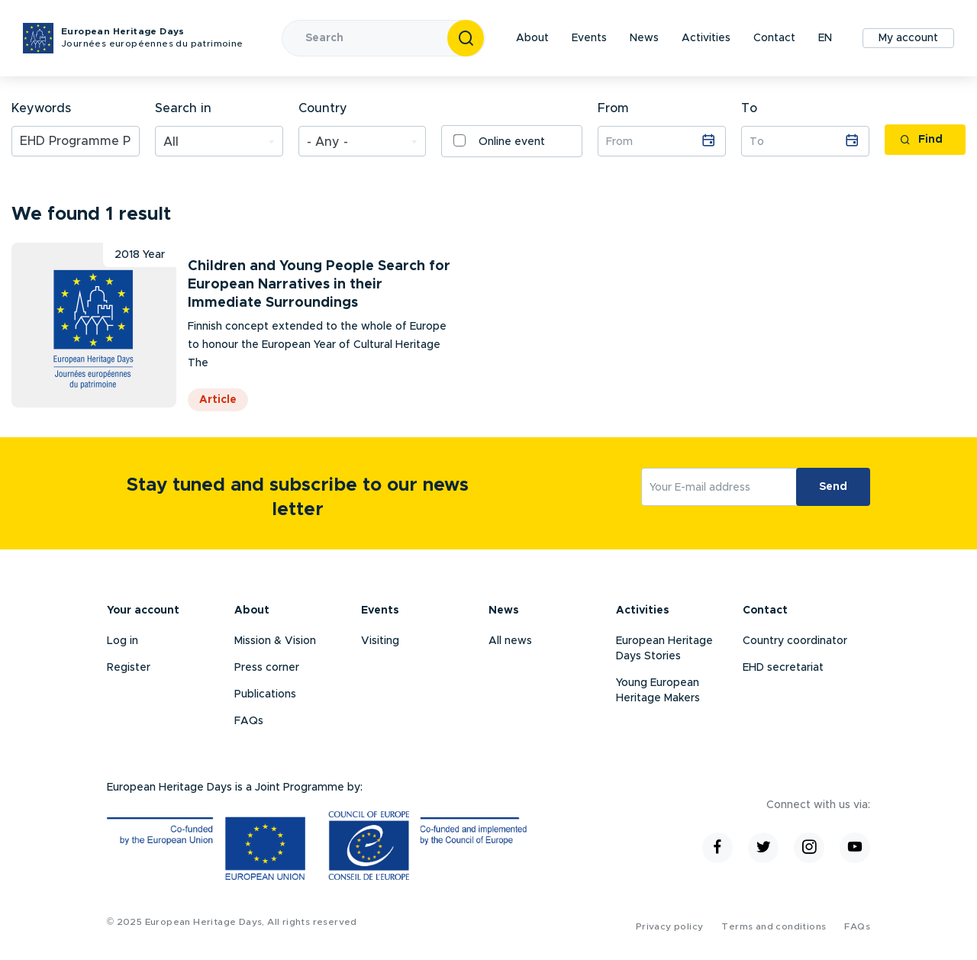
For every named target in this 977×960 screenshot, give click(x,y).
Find (921, 139)
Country (322, 108)
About (532, 38)
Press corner (266, 667)
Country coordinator (795, 641)
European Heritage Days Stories (664, 649)
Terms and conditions (773, 926)
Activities (706, 38)
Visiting (380, 641)
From (613, 108)
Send (833, 487)
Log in (122, 641)
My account (908, 38)
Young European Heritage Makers (658, 691)
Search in (183, 108)
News (644, 38)
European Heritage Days (152, 38)
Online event (499, 140)
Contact (774, 38)
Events (589, 38)
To (749, 108)
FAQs (248, 721)
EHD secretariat (783, 667)
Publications (265, 694)
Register (128, 667)
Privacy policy (670, 926)
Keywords (41, 108)
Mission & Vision (275, 641)
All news (510, 641)
